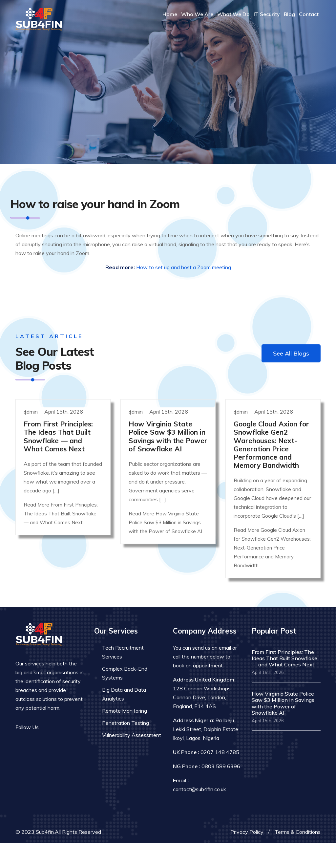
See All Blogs (291, 353)
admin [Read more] (31, 411)
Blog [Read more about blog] (289, 14)
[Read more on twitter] (58, 727)
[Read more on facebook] (48, 727)
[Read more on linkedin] (68, 727)
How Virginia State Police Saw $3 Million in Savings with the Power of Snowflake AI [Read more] (168, 436)
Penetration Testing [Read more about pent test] (125, 723)
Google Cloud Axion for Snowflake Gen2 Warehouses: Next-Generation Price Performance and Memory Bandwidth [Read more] (271, 444)
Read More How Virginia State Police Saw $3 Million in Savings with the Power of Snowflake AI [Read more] (165, 522)
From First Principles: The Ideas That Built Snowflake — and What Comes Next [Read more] (58, 436)
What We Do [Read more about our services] (233, 14)
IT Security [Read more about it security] (267, 14)
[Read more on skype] (77, 727)
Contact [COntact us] (309, 14)
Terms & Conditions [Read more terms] (298, 832)
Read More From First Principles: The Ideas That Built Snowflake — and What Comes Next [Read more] (61, 514)
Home (169, 14)
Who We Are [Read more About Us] (197, 14)
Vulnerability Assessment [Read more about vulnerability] (131, 735)
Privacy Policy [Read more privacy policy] (246, 832)
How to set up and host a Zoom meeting (183, 267)
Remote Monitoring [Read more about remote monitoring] (124, 710)
